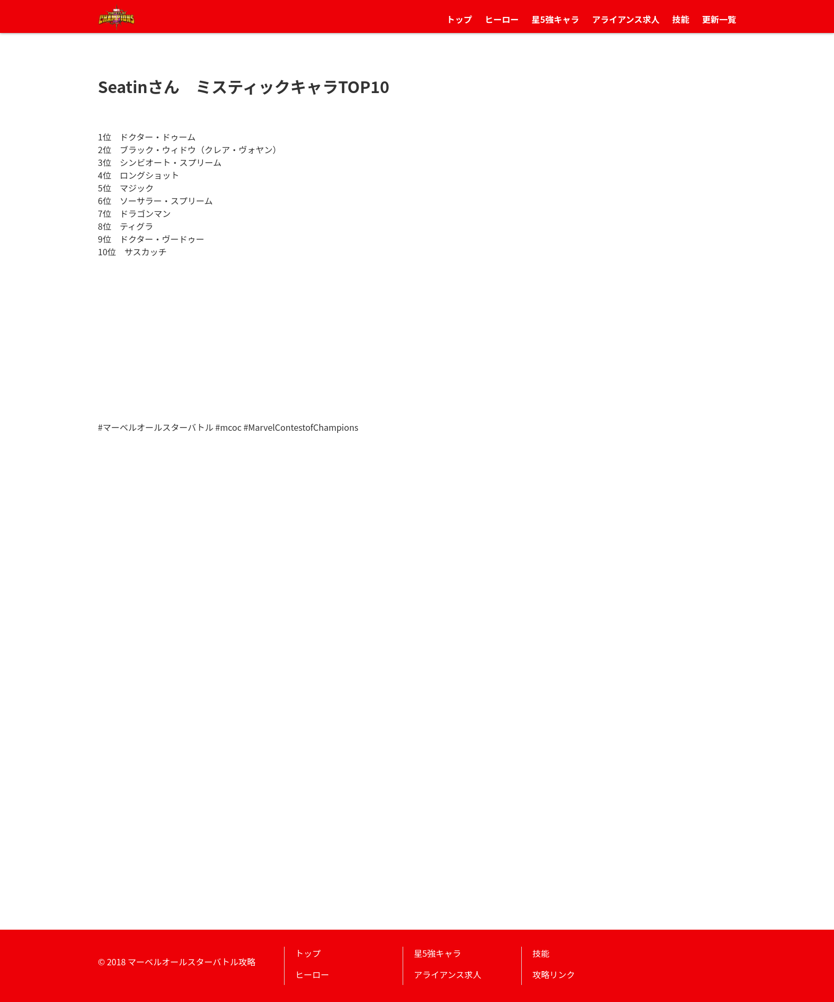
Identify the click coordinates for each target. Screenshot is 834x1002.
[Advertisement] (417, 340)
